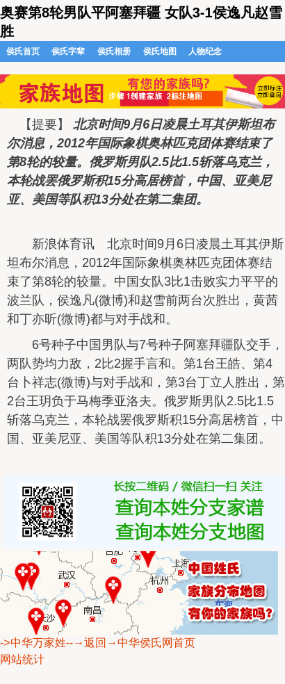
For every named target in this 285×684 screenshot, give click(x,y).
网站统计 (22, 659)
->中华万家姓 (33, 643)
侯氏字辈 (68, 51)
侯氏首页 (23, 51)
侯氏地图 (160, 51)
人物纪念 (205, 51)
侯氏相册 (114, 51)
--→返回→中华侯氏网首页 (131, 643)
